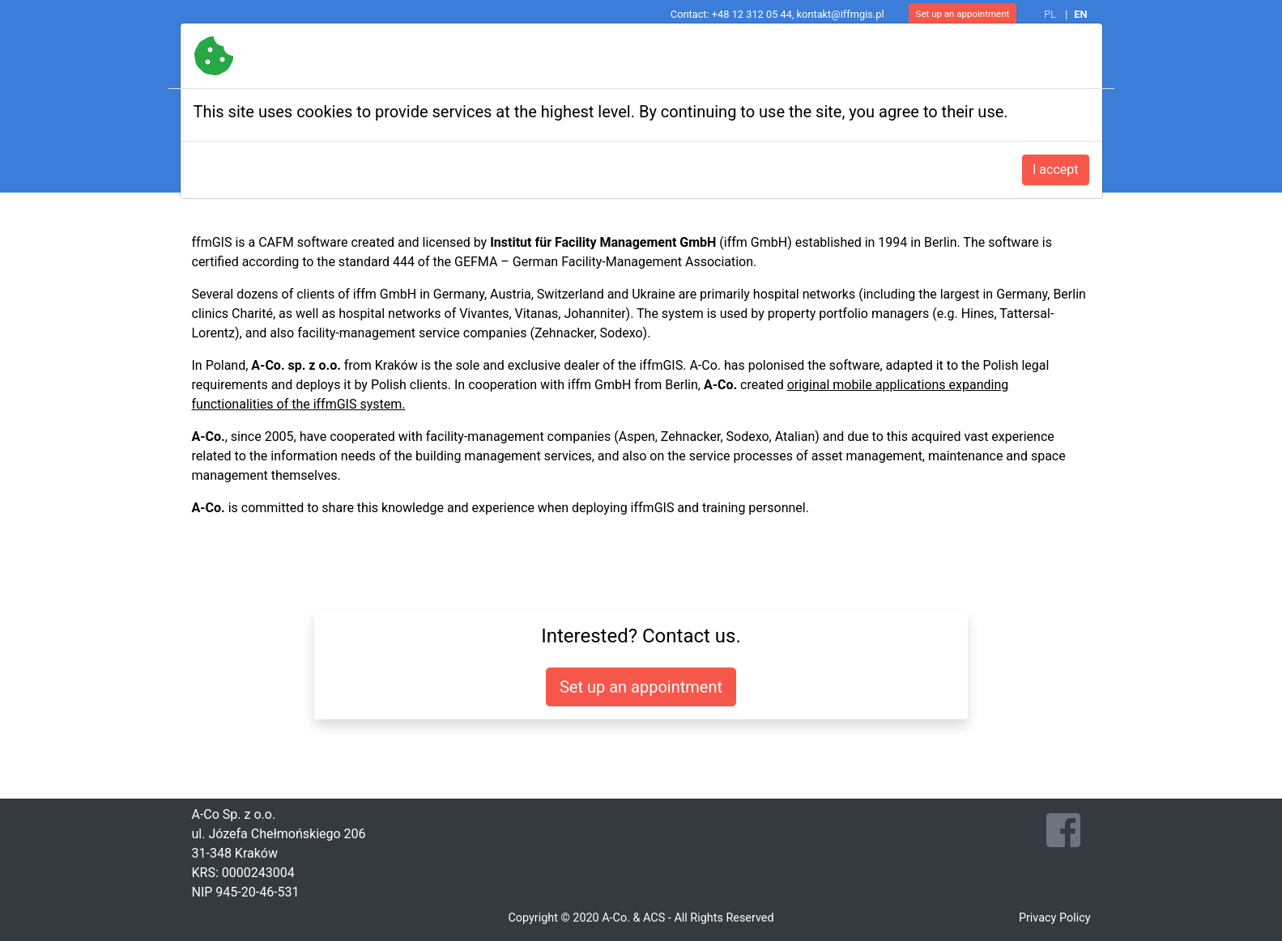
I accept (1055, 169)
